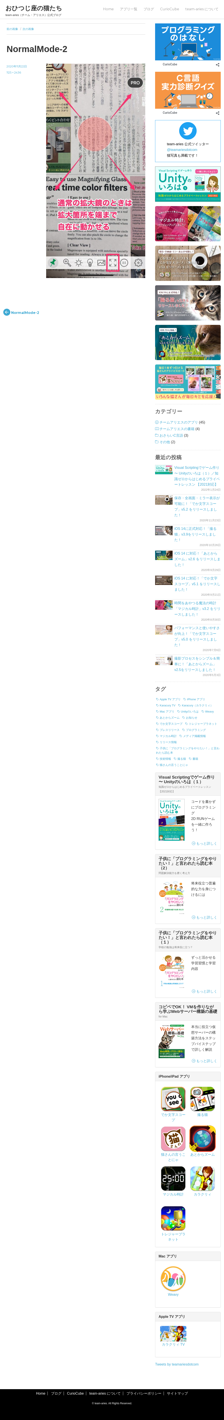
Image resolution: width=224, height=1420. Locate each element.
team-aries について (202, 9)
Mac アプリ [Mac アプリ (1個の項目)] (167, 711)
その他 (164, 442)
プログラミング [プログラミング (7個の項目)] (196, 730)
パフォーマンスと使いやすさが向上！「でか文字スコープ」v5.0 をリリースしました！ (197, 636)
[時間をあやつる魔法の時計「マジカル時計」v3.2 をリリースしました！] (164, 605)
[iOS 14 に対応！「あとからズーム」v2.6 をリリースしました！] (164, 555)
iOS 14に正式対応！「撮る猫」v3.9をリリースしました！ (195, 534)
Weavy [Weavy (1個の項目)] (209, 711)
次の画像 (28, 29)
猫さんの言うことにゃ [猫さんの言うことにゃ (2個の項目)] (174, 765)
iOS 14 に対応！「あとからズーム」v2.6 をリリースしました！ (197, 559)
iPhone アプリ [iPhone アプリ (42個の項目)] (196, 699)
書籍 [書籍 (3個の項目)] (195, 758)
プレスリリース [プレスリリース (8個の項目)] (170, 730)
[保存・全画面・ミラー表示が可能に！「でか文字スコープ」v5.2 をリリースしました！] (164, 500)
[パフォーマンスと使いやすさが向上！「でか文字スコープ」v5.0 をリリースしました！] (164, 630)
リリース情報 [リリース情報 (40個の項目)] (168, 742)
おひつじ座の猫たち (33, 8)
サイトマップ (177, 1393)
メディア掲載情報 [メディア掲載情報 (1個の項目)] (194, 736)
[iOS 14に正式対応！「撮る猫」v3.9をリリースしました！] (164, 530)
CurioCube (169, 9)
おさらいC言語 (171, 435)
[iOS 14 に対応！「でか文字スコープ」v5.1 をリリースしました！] (164, 580)
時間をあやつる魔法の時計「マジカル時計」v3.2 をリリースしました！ (197, 608)
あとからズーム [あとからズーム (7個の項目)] (170, 717)
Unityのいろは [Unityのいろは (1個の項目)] (190, 711)
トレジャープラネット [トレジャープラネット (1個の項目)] (203, 723)
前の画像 (12, 29)
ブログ (149, 9)
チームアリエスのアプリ (178, 422)
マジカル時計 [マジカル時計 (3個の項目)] (168, 736)
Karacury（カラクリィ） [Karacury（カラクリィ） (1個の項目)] (197, 705)
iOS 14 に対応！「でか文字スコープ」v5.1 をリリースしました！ (197, 584)
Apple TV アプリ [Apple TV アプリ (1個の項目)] (170, 699)
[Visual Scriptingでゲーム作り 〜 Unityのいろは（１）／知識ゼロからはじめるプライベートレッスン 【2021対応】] (164, 469)
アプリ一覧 (128, 9)
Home (108, 9)
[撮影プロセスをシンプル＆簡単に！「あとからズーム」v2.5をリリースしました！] (164, 660)
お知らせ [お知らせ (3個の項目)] (191, 717)
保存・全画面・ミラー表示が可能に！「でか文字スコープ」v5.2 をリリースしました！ (197, 506)
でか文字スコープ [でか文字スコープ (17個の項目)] (171, 723)
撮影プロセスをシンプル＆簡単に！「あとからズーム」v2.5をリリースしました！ (197, 664)
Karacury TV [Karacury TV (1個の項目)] (167, 705)
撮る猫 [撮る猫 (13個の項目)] (181, 758)
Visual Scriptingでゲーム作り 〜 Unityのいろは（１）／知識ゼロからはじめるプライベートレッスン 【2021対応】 (197, 476)
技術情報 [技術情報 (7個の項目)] (165, 758)
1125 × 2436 (14, 72)
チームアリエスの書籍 (176, 429)
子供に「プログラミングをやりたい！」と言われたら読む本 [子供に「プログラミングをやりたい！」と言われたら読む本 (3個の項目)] (187, 750)
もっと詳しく (204, 843)
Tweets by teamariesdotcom (177, 1364)
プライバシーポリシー (143, 1393)
